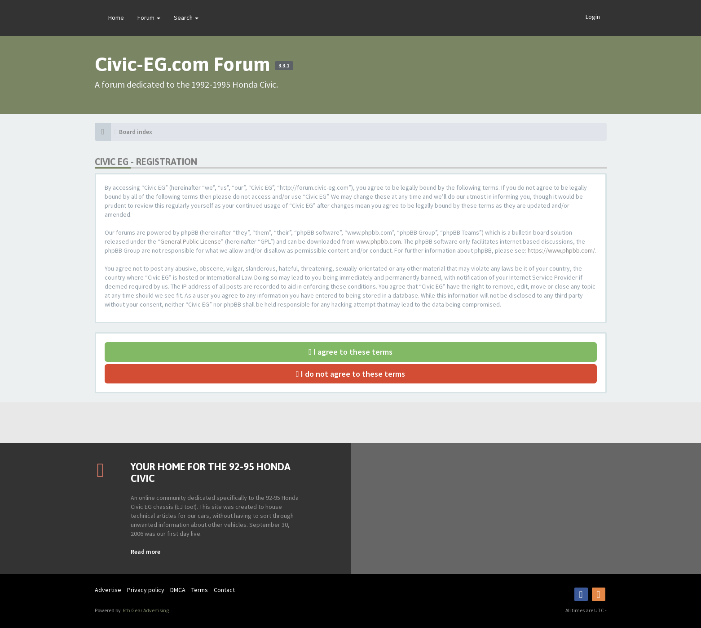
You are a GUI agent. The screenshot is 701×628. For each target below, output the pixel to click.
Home (116, 17)
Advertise (108, 590)
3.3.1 (283, 65)
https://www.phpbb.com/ (561, 250)
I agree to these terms (350, 352)
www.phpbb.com (378, 241)
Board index (135, 132)
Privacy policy (145, 590)
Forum (148, 17)
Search (186, 17)
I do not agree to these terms (350, 374)
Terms (199, 590)
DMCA (177, 590)
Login (593, 17)
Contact (224, 590)
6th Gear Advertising (145, 610)
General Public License (190, 241)
